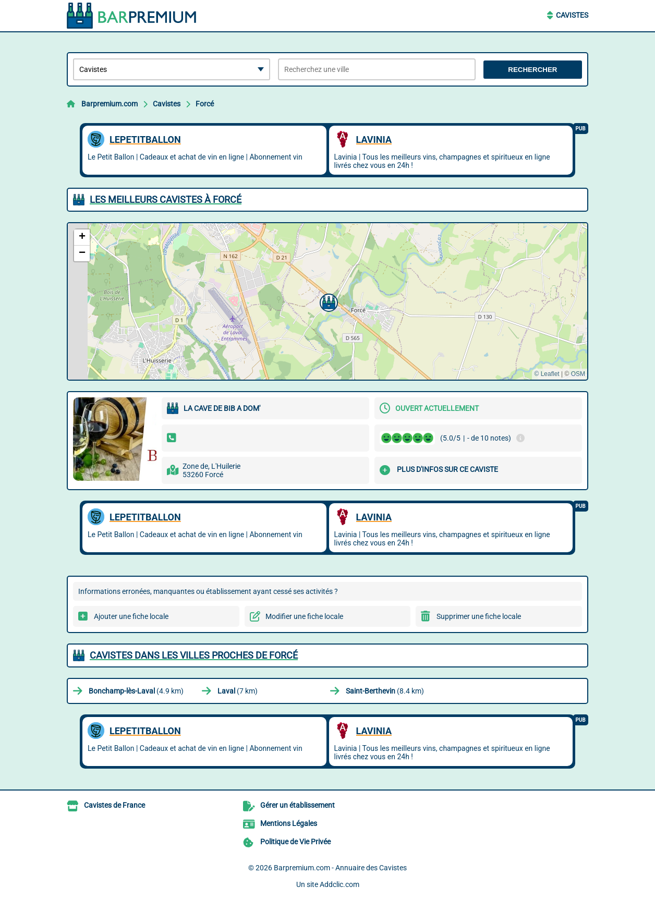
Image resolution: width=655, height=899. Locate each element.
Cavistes (572, 15)
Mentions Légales (288, 823)
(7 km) (237, 691)
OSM (578, 374)
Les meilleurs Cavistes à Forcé (165, 199)
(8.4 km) (385, 691)
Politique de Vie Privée (295, 841)
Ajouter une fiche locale (131, 616)
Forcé (205, 104)
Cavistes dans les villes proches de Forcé (194, 655)
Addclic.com (339, 884)
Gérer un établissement (297, 805)
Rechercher (532, 70)
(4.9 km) (136, 691)
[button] (327, 301)
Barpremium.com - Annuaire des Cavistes (340, 868)
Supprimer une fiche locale (478, 616)
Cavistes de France (114, 805)
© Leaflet (546, 374)
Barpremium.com (109, 104)
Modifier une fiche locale (304, 616)
